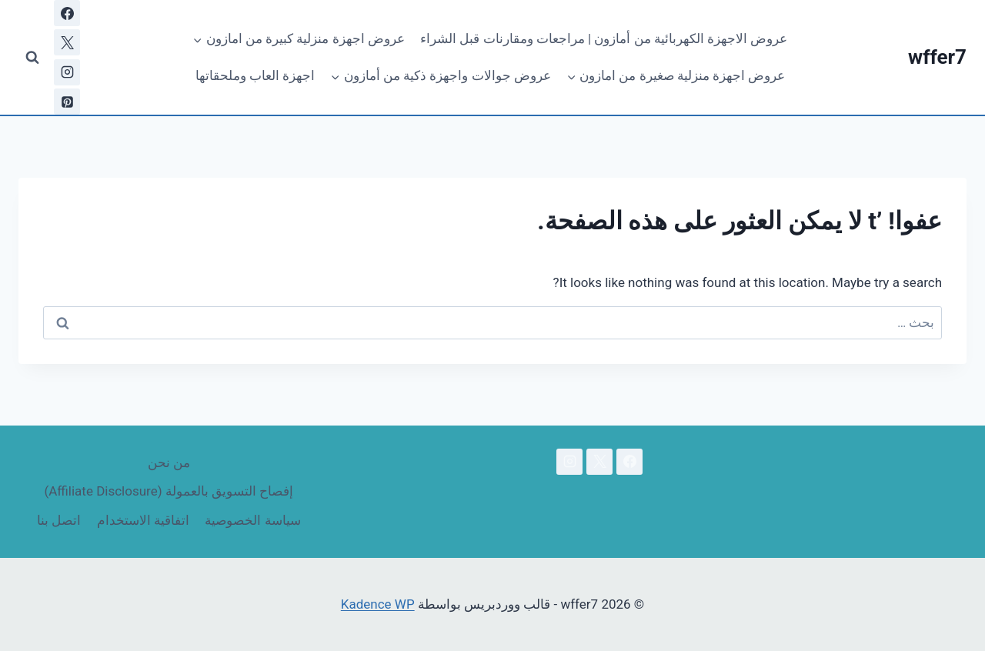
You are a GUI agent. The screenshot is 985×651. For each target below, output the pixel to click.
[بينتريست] (67, 101)
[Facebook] (67, 13)
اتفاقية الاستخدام (143, 520)
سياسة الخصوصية (252, 520)
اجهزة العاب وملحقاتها (255, 75)
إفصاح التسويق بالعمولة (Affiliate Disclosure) (168, 491)
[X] (67, 42)
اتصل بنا (59, 520)
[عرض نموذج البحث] (32, 58)
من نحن (169, 462)
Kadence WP (378, 604)
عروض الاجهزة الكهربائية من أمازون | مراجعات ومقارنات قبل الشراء (603, 38)
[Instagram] (67, 72)
